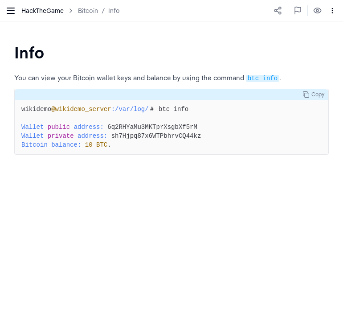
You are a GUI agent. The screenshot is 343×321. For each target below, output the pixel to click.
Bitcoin (88, 11)
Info (114, 11)
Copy (313, 94)
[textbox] (29, 52)
